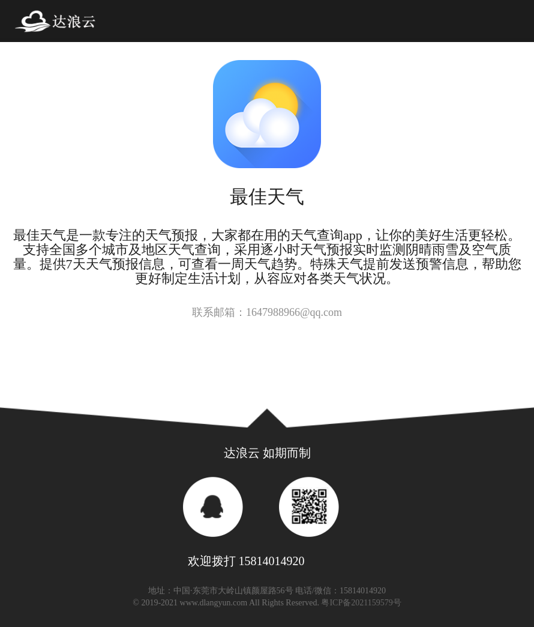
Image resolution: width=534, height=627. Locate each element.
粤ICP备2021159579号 (361, 602)
